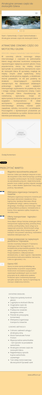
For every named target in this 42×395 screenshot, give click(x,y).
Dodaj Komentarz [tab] (9, 155)
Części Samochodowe (26, 36)
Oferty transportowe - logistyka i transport (22, 217)
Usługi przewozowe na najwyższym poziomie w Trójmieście (23, 240)
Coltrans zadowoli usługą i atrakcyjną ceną (20, 331)
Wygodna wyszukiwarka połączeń (22, 171)
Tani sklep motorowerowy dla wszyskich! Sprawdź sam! (21, 361)
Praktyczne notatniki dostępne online (18, 311)
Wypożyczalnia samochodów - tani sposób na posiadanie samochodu (21, 342)
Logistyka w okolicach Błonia (21, 302)
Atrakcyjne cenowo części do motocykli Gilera (20, 38)
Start (4, 36)
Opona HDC (13, 263)
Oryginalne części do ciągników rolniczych (18, 306)
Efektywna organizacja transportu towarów (23, 193)
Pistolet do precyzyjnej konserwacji (19, 316)
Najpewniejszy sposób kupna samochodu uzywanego (19, 355)
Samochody (12, 36)
